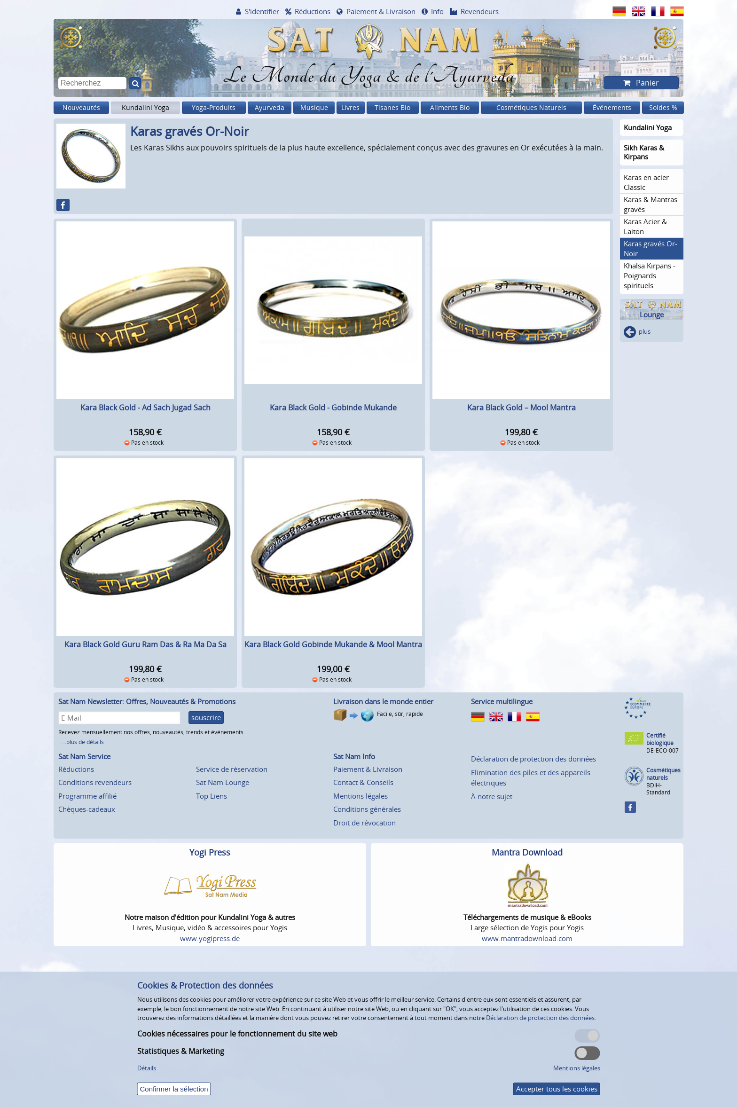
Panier (646, 83)
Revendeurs (480, 11)
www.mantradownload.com (527, 938)
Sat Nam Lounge (222, 782)
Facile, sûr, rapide (400, 714)
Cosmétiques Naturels (531, 107)
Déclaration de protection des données (533, 758)
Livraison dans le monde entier (383, 701)
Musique (314, 107)
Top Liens (211, 796)
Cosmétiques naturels (663, 774)
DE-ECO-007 (662, 750)
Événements (612, 107)
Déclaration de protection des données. (541, 1017)
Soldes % (663, 107)
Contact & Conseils (363, 782)
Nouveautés (81, 107)
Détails (146, 1068)
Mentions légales (360, 796)
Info (437, 11)
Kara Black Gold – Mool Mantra (521, 407)
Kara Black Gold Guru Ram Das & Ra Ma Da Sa (145, 644)
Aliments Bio (450, 107)
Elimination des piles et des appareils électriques (530, 778)
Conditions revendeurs (95, 782)
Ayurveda (269, 107)
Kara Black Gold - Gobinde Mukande (333, 407)
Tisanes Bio (392, 107)
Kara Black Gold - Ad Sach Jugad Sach (145, 407)
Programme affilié (87, 796)
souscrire (206, 717)
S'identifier (262, 11)
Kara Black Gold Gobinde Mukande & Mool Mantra (333, 644)
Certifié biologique (660, 739)
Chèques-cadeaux (86, 809)
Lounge (652, 314)
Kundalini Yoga (145, 107)
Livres (350, 107)
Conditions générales (367, 809)
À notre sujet (491, 796)
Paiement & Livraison (381, 11)
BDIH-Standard (658, 788)
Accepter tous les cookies (556, 1088)
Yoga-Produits (213, 107)
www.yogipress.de (210, 938)
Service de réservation (231, 769)
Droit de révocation (364, 822)
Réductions (312, 11)
